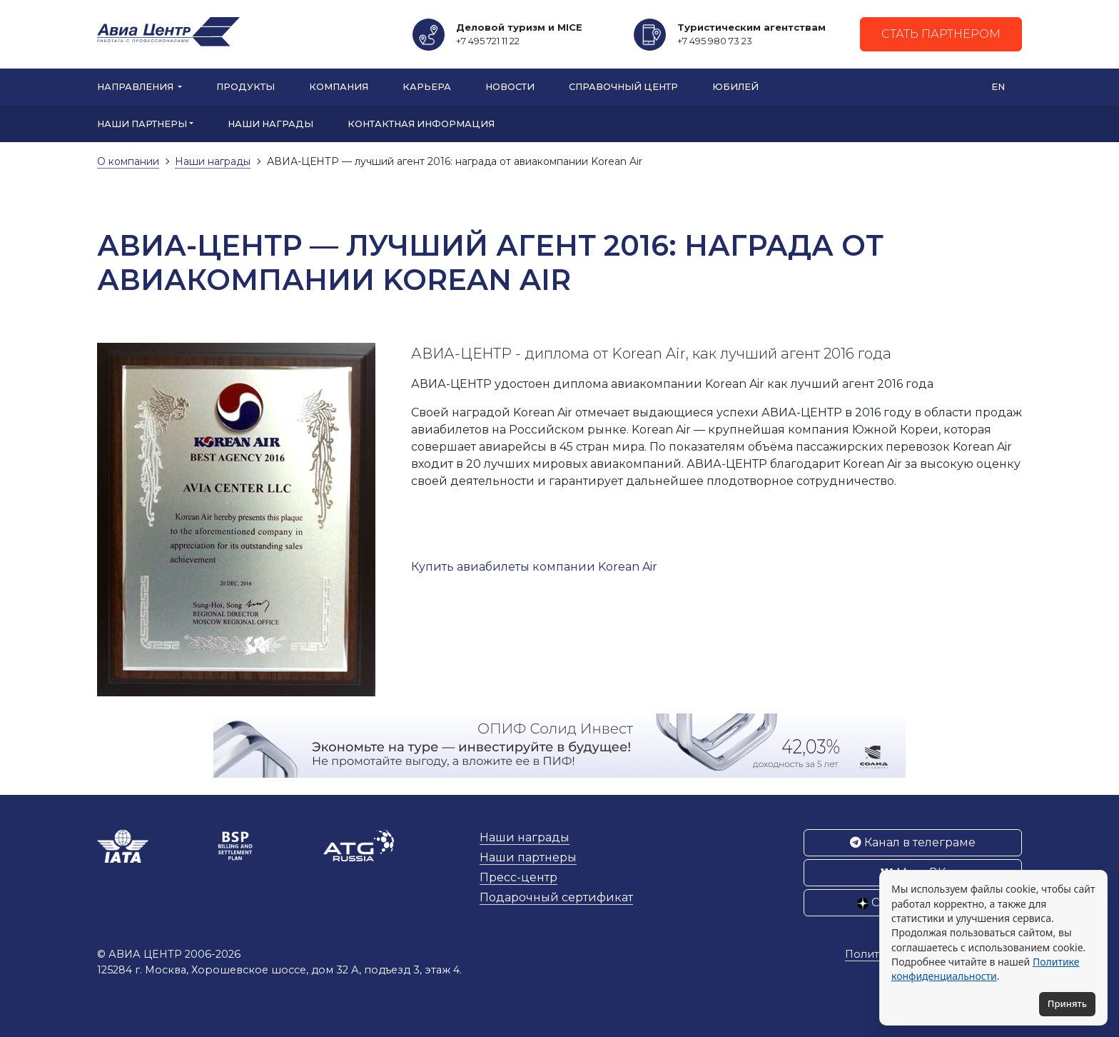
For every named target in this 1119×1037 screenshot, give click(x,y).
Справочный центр (623, 86)
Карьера (426, 86)
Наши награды (270, 124)
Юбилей (735, 86)
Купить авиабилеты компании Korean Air (534, 566)
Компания (338, 86)
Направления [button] (136, 86)
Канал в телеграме (913, 842)
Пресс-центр (518, 877)
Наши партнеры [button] (142, 124)
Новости (510, 86)
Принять (1067, 1003)
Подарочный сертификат (556, 897)
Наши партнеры (528, 857)
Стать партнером (941, 34)
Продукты (245, 86)
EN (998, 86)
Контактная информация (421, 124)
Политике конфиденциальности (985, 969)
